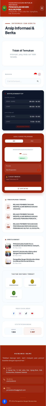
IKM (14, 141)
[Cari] (37, 81)
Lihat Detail (23, 188)
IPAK (32, 141)
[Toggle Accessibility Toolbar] (4, 401)
